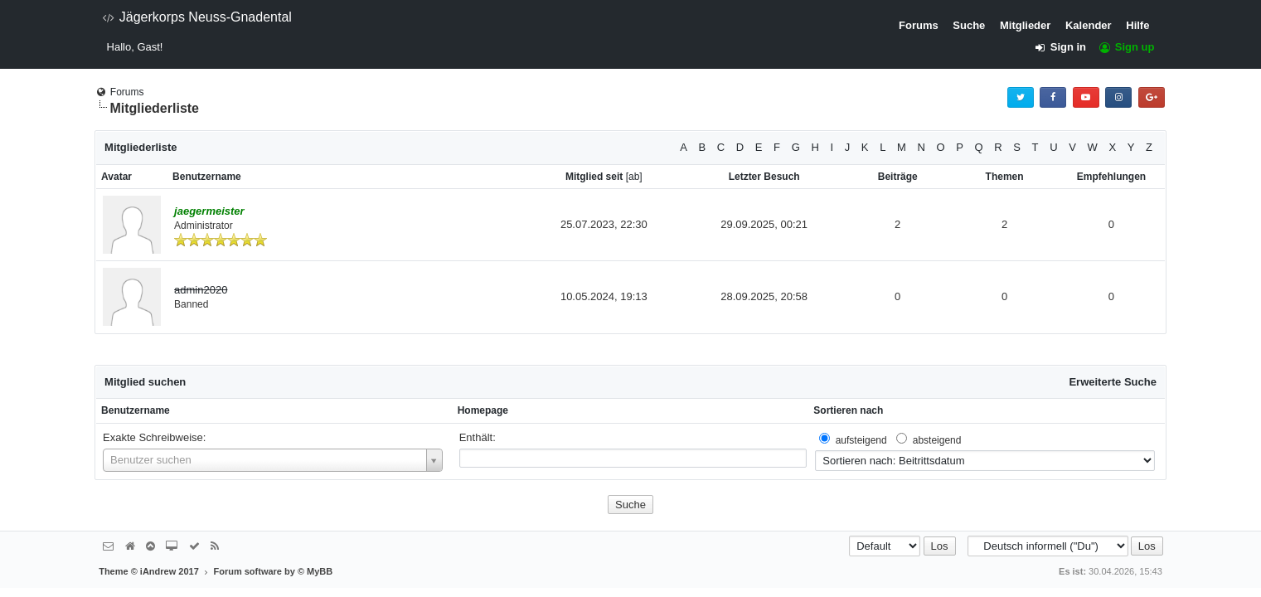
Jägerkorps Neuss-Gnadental (197, 17)
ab (633, 176)
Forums (918, 25)
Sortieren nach (848, 410)
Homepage (483, 410)
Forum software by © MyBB (272, 571)
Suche (969, 25)
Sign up (1126, 47)
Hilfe (1137, 25)
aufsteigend (861, 440)
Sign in (1065, 47)
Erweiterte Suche (1113, 382)
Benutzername (135, 410)
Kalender (1088, 25)
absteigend (937, 440)
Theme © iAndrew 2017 (156, 571)
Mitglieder (1025, 25)
